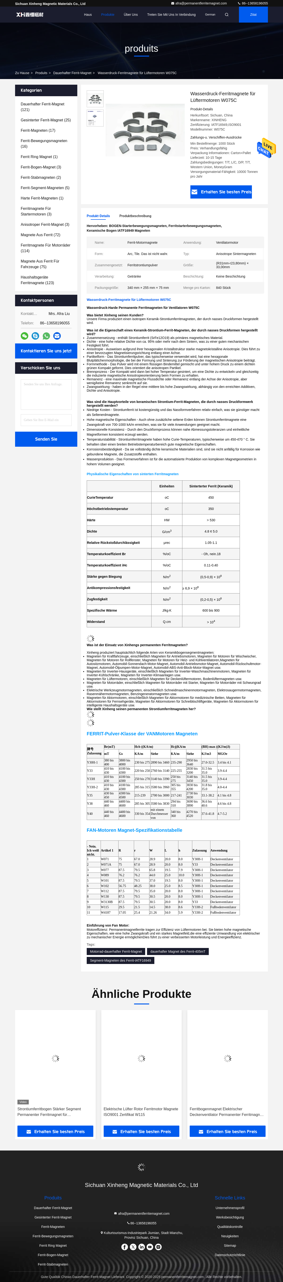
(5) (45, 188)
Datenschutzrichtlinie (230, 1255)
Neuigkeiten (230, 1236)
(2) (41, 177)
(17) (38, 130)
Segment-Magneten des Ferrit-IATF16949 (120, 960)
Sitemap (230, 1245)
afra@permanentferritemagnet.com (199, 3)
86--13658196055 (252, 3)
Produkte (108, 14)
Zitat (253, 14)
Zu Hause (22, 73)
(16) (44, 143)
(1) (39, 157)
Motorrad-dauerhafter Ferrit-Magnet (116, 951)
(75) (40, 264)
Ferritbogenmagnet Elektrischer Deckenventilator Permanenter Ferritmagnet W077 (226, 1112)
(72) (40, 235)
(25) (46, 120)
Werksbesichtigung (230, 1217)
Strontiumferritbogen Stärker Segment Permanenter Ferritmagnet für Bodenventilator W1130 (49, 1112)
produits (41, 73)
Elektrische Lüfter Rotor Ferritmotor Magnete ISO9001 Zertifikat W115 (141, 1112)
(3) (41, 167)
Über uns (131, 14)
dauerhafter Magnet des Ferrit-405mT (177, 951)
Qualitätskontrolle (230, 1227)
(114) (45, 248)
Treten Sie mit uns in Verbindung (171, 14)
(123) (37, 280)
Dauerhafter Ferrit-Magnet (72, 73)
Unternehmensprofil (230, 1208)
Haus (88, 14)
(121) (42, 107)
